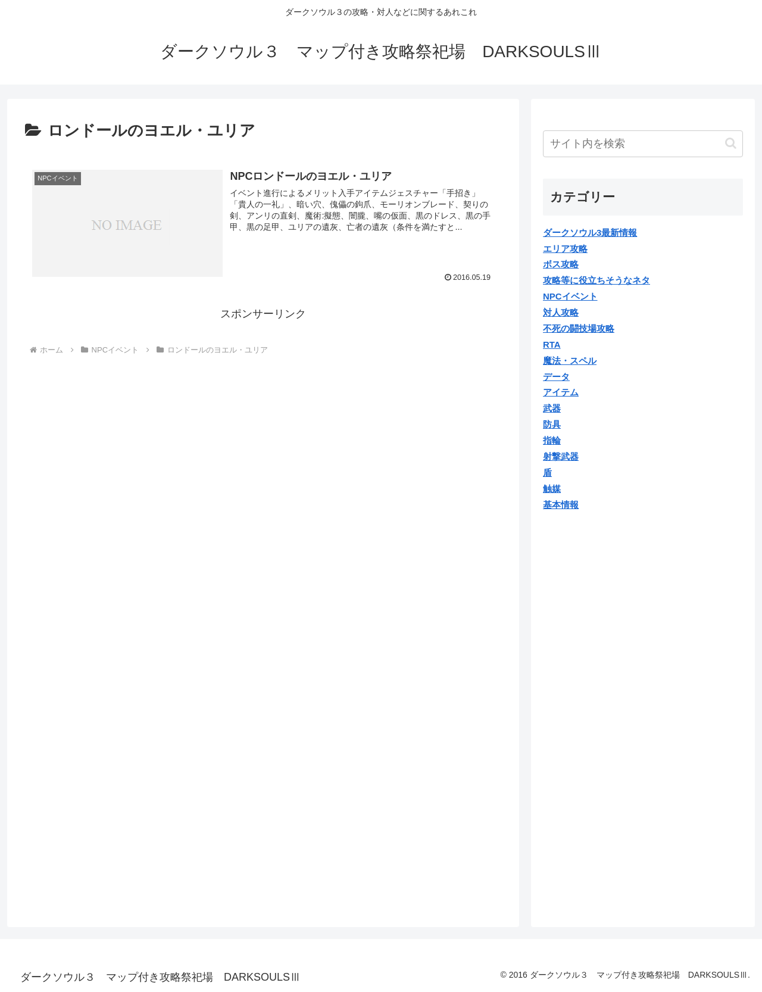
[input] (643, 143)
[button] (730, 143)
